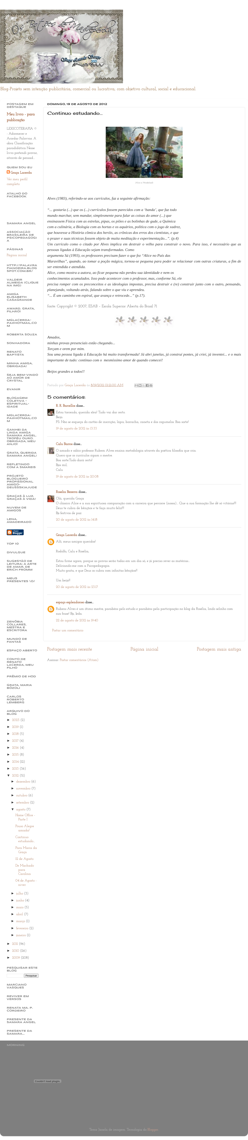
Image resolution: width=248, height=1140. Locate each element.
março (21, 921)
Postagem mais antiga (219, 649)
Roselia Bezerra (66, 492)
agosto (21, 809)
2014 (16, 762)
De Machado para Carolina (24, 870)
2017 (15, 741)
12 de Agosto (24, 859)
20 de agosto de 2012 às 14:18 (76, 520)
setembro (23, 802)
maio (20, 907)
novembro (23, 788)
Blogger (152, 1130)
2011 (15, 944)
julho (20, 893)
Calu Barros (64, 444)
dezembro (23, 781)
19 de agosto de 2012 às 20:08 (77, 476)
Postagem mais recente (69, 649)
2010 (16, 951)
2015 (16, 755)
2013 (16, 769)
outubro (22, 795)
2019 (16, 727)
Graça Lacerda (66, 535)
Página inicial (144, 649)
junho (20, 900)
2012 (16, 776)
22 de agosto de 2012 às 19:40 (77, 620)
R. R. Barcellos (65, 406)
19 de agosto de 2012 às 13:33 (76, 428)
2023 (16, 720)
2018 (16, 734)
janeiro (21, 935)
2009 (16, 958)
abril (20, 914)
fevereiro (22, 928)
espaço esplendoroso (70, 602)
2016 (16, 748)
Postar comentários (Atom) (79, 660)
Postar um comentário (67, 630)
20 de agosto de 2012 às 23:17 (77, 587)
